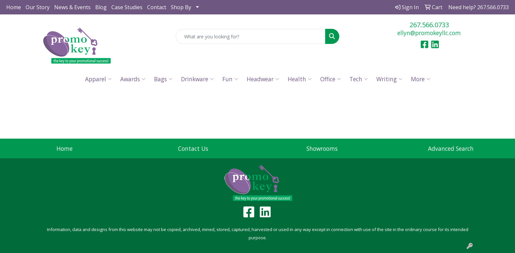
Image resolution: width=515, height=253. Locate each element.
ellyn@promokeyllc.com (429, 33)
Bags (163, 79)
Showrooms (322, 148)
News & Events (72, 7)
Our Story (38, 7)
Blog (101, 7)
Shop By (181, 7)
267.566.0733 (429, 24)
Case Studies (127, 7)
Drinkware (197, 79)
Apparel (98, 79)
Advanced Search (451, 148)
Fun (230, 79)
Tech (358, 79)
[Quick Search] (251, 36)
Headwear (263, 79)
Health (300, 79)
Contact (156, 7)
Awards (133, 79)
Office (330, 79)
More (420, 79)
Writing (389, 79)
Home (13, 7)
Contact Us (193, 148)
